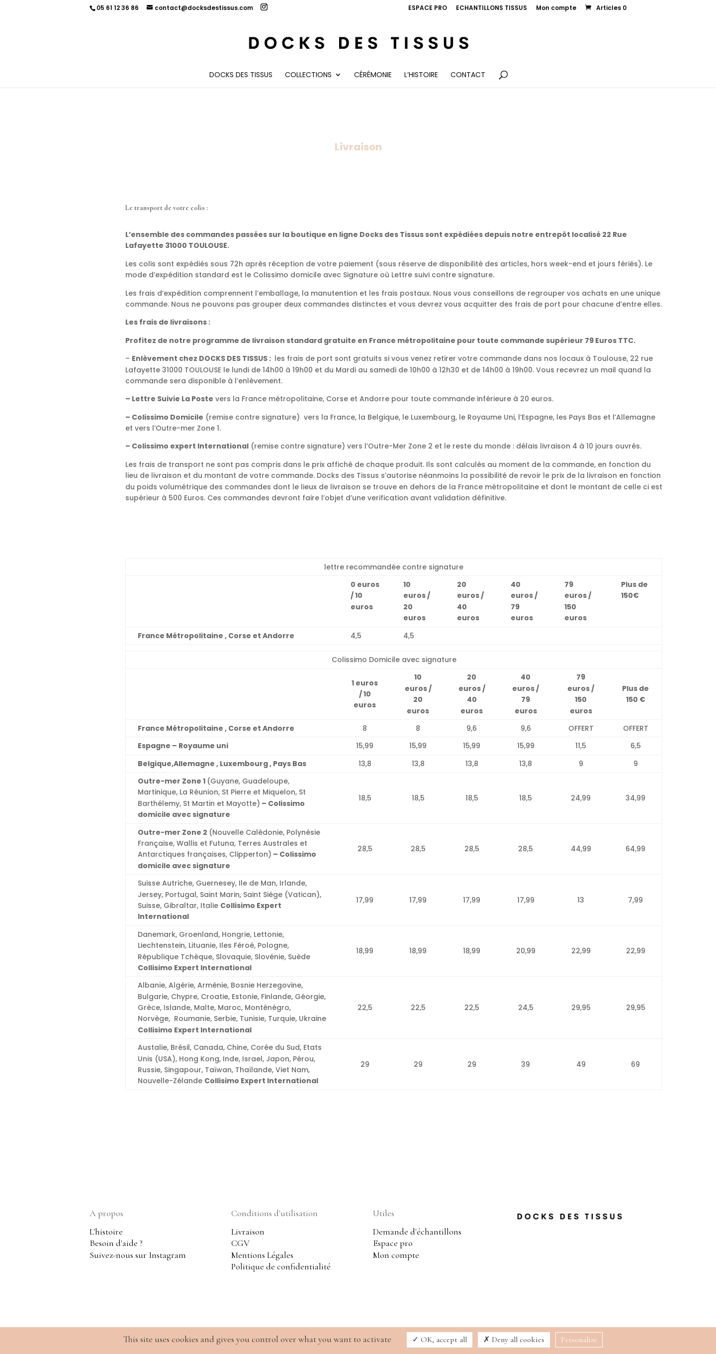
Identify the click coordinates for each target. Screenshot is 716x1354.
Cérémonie (373, 75)
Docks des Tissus (240, 75)
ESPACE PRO (427, 8)
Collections (308, 75)
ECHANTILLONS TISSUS (491, 8)
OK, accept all (439, 1340)
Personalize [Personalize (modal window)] (579, 1340)
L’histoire (421, 75)
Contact (467, 75)
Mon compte (556, 8)
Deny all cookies (513, 1340)
